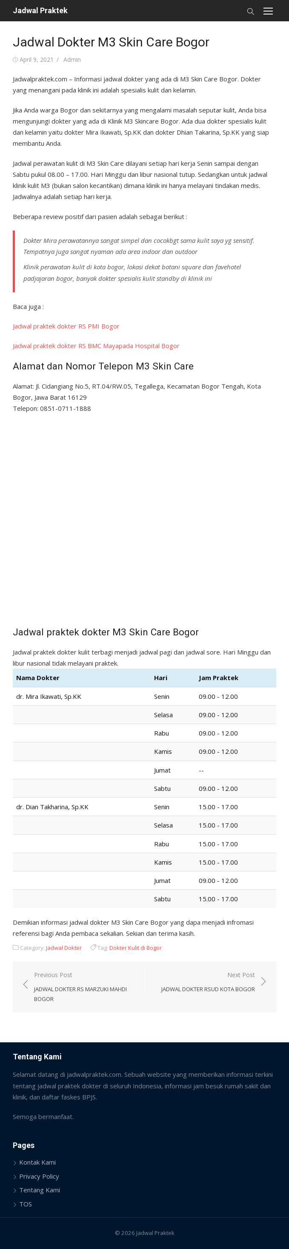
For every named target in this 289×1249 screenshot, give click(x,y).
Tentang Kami (39, 1190)
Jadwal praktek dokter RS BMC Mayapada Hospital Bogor (96, 345)
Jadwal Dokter (64, 948)
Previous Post (85, 987)
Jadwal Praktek (40, 10)
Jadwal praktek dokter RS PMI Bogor (66, 326)
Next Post (208, 982)
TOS (25, 1204)
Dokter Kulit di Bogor (135, 948)
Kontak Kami (37, 1162)
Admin (72, 59)
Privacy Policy (39, 1176)
